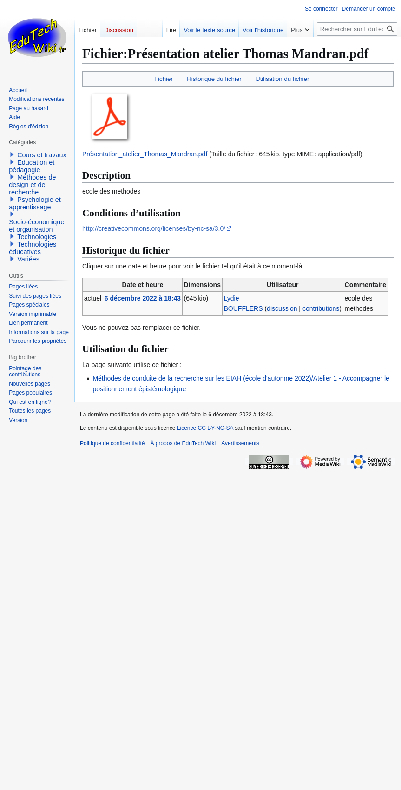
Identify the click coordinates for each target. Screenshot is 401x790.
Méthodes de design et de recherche (32, 185)
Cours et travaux (41, 155)
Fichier (163, 78)
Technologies (36, 237)
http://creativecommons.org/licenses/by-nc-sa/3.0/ (153, 228)
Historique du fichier (214, 78)
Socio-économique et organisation (36, 225)
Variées (28, 259)
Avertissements (240, 443)
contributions (320, 308)
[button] (12, 154)
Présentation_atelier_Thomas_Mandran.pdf (144, 154)
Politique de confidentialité (112, 443)
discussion (282, 308)
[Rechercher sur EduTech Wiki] (357, 29)
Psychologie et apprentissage (35, 203)
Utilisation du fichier (282, 78)
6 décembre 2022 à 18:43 (143, 298)
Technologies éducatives (32, 248)
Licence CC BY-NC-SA (205, 428)
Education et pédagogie (31, 166)
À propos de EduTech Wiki (183, 443)
